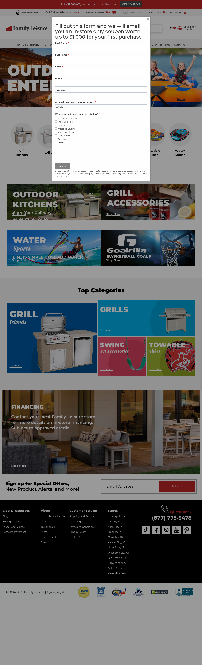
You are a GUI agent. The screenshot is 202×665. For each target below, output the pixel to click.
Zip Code (61, 90)
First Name (62, 43)
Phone (59, 78)
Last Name (62, 54)
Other (61, 142)
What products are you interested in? (77, 114)
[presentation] (80, 153)
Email (59, 66)
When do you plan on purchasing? (75, 102)
